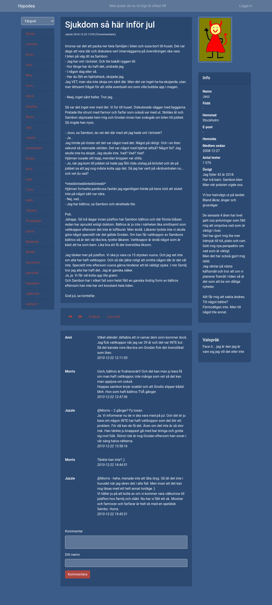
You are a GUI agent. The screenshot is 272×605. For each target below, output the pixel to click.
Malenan (32, 242)
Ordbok (94, 317)
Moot (30, 117)
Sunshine (33, 262)
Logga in (245, 6)
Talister (31, 210)
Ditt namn (72, 555)
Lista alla (113, 317)
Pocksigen (33, 221)
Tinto (29, 190)
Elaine (30, 158)
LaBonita (32, 294)
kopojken (32, 283)
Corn (29, 86)
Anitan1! (32, 304)
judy (29, 179)
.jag (28, 127)
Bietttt (30, 252)
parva (30, 231)
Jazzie (30, 138)
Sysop (30, 34)
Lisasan (31, 44)
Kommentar (74, 531)
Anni (29, 65)
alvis (29, 169)
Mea (29, 75)
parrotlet (32, 273)
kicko (30, 54)
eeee (29, 200)
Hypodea (26, 5)
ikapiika (31, 106)
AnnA (30, 96)
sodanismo (34, 148)
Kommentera (77, 574)
